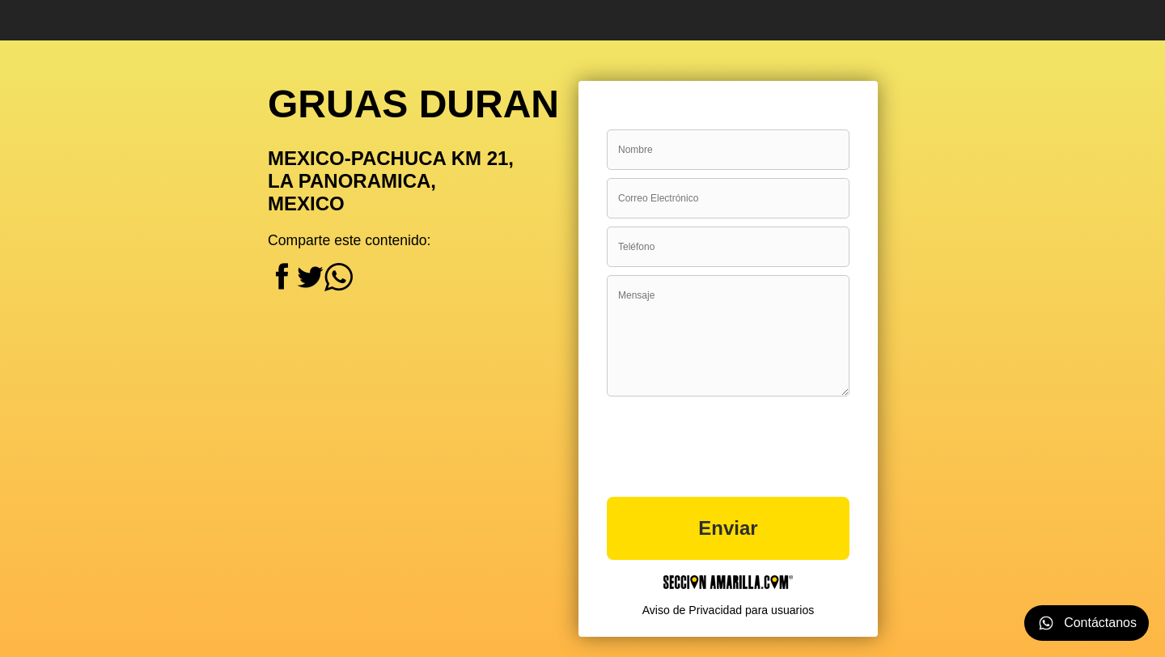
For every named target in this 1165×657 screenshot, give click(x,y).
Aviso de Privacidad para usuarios (728, 610)
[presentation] (730, 439)
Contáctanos (1086, 623)
